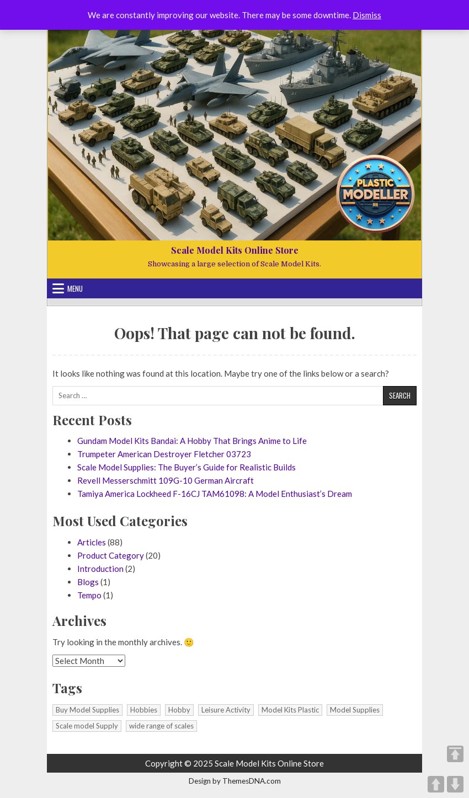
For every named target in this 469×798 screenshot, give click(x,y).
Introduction (100, 569)
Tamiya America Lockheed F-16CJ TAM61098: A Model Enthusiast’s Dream (214, 494)
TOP (455, 754)
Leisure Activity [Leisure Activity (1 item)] (226, 709)
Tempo (89, 595)
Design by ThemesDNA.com (235, 780)
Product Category (110, 555)
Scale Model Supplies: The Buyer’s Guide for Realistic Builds (186, 467)
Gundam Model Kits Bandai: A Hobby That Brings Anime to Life (192, 441)
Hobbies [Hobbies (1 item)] (143, 709)
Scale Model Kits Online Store (235, 250)
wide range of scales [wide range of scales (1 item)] (161, 725)
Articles (91, 542)
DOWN (455, 784)
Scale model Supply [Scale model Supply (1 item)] (87, 725)
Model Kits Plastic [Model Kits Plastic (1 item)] (290, 709)
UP (436, 784)
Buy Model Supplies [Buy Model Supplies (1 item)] (87, 709)
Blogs (88, 582)
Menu (75, 288)
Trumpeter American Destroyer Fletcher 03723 (164, 454)
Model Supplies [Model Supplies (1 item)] (355, 709)
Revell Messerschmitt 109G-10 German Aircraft (165, 480)
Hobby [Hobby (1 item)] (179, 709)
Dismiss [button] (367, 15)
